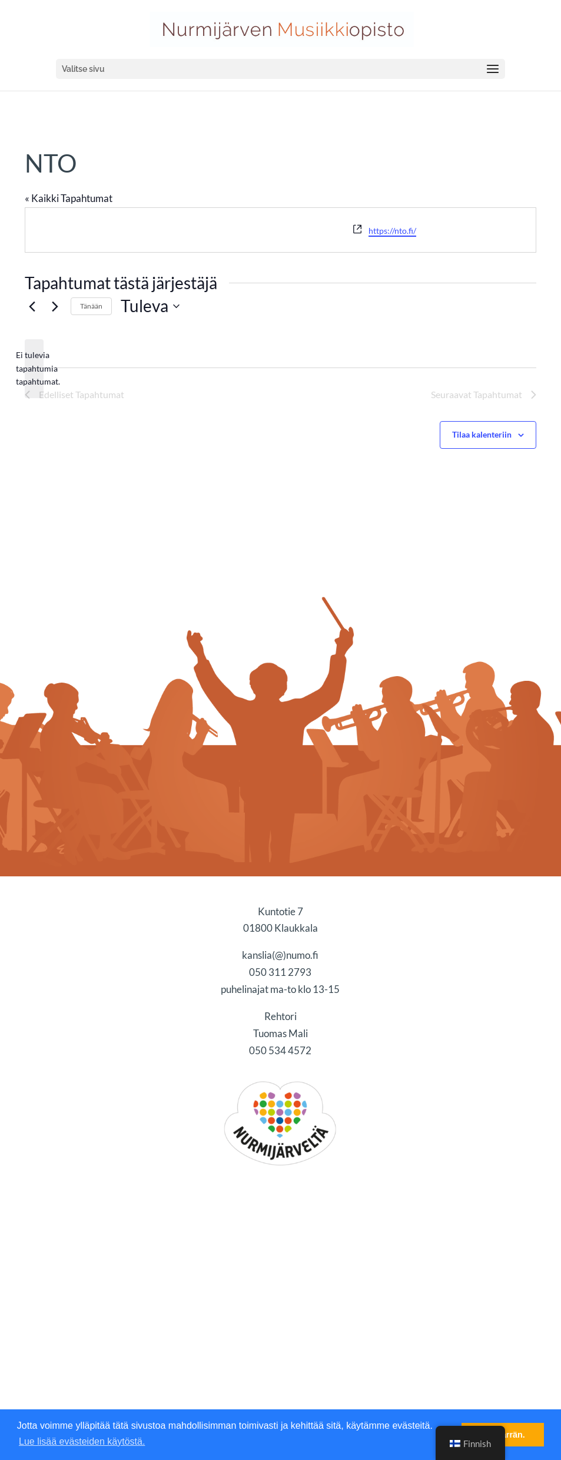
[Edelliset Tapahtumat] (32, 306)
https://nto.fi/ (392, 231)
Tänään (91, 306)
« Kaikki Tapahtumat (68, 198)
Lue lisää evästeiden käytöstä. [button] (82, 1441)
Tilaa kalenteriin (482, 434)
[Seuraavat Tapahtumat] (55, 306)
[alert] (34, 368)
